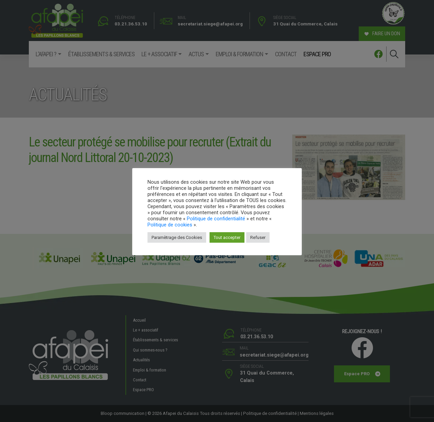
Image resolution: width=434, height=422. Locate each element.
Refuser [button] (257, 237)
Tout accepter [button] (227, 237)
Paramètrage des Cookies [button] (177, 237)
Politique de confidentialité (216, 219)
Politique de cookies (169, 225)
